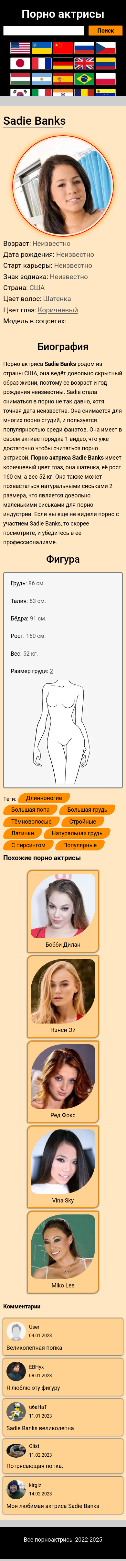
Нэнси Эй (63, 1030)
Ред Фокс (63, 1115)
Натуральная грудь (77, 833)
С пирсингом (28, 845)
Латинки (22, 833)
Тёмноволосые (31, 821)
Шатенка (57, 299)
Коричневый (58, 310)
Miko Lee (62, 1285)
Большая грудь (87, 810)
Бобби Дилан (63, 945)
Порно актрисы (63, 14)
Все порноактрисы (49, 1539)
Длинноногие (44, 798)
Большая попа (30, 810)
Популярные (80, 845)
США (37, 288)
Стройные (82, 821)
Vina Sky (63, 1200)
